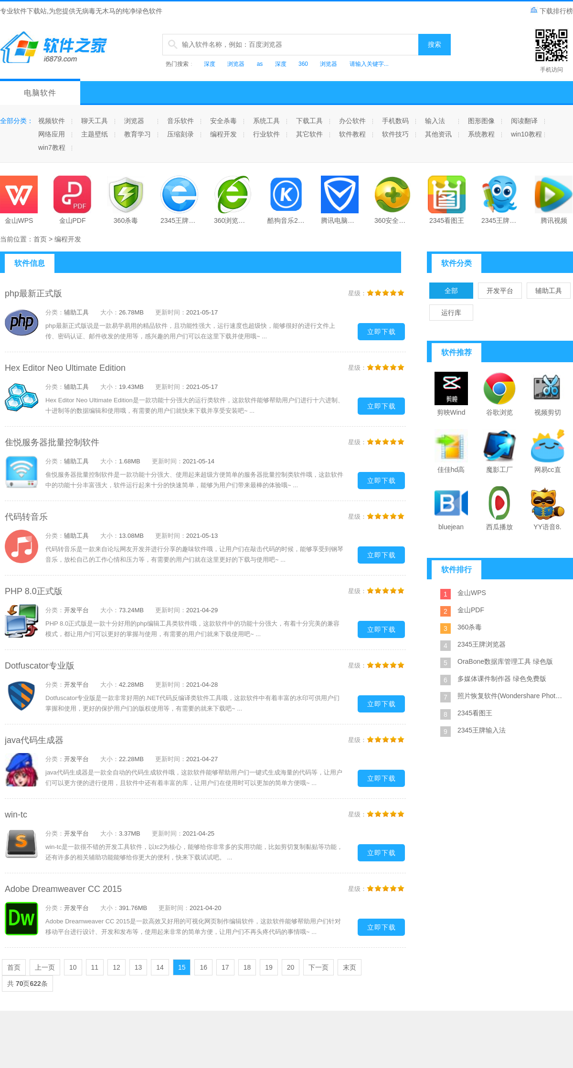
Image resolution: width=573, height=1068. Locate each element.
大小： (109, 312)
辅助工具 (548, 290)
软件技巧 (395, 134)
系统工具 (266, 121)
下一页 (318, 967)
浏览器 (235, 64)
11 (95, 967)
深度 (209, 64)
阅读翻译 (524, 121)
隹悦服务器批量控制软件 (52, 442)
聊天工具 (94, 121)
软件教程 (352, 134)
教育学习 (137, 134)
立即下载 (381, 331)
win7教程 (51, 147)
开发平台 (500, 290)
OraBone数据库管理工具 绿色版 (505, 661)
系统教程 (481, 134)
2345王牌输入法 (481, 730)
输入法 (435, 121)
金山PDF (470, 610)
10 (73, 967)
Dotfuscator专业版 (39, 665)
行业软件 (266, 134)
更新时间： (170, 312)
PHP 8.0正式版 (34, 591)
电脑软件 (40, 93)
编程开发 (223, 134)
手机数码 (395, 121)
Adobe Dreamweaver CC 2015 (63, 889)
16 (203, 967)
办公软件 (352, 121)
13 (138, 967)
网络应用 (51, 134)
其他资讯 (438, 134)
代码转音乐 (26, 517)
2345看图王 (474, 713)
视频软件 (51, 121)
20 (291, 967)
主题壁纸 (94, 134)
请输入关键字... (369, 64)
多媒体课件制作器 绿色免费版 (501, 678)
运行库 (451, 312)
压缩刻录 (180, 134)
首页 (40, 239)
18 (247, 967)
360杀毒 (469, 627)
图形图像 (481, 121)
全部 (451, 290)
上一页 (45, 967)
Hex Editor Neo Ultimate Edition (65, 368)
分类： (54, 312)
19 (269, 967)
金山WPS (471, 593)
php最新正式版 (33, 293)
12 (116, 967)
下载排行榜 (551, 11)
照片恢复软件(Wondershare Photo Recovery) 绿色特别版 (510, 696)
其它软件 (309, 134)
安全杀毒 (223, 121)
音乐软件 (180, 121)
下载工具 (309, 121)
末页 (349, 967)
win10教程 (526, 134)
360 (303, 64)
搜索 (434, 44)
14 (160, 967)
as (260, 64)
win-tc (16, 814)
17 (225, 967)
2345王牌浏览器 (481, 644)
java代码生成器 (34, 740)
